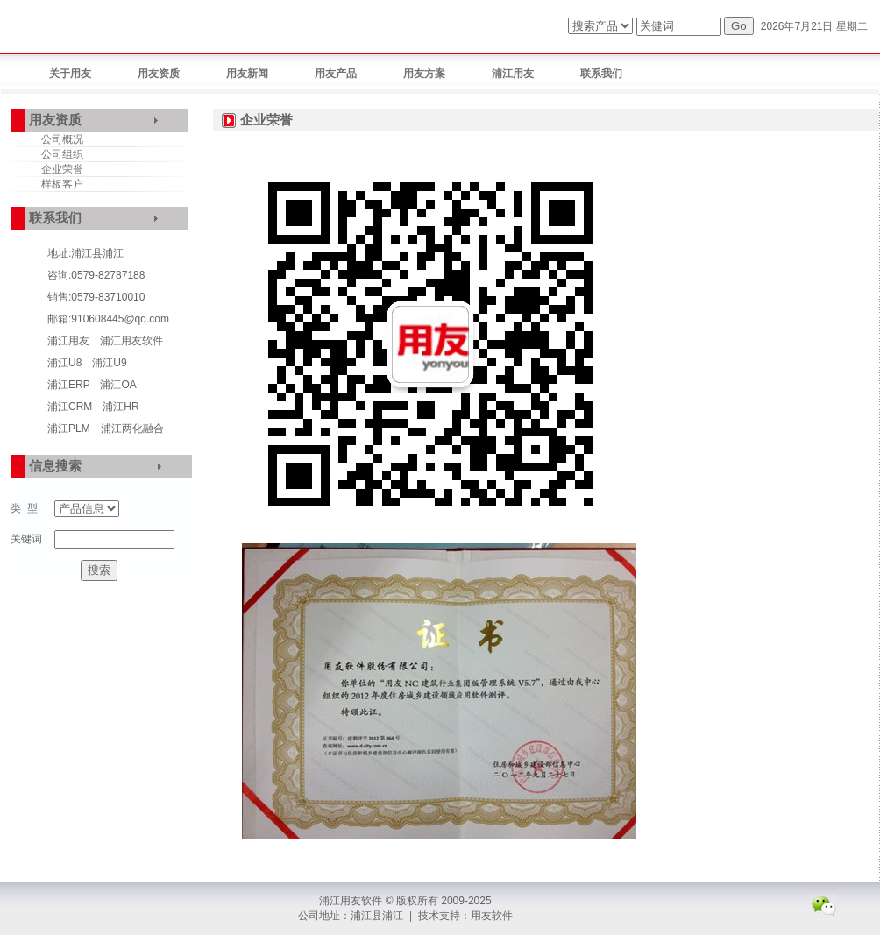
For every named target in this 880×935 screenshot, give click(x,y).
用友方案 (424, 73)
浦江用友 (513, 73)
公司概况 (62, 139)
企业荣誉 (62, 169)
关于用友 (70, 73)
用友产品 (336, 73)
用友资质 (159, 73)
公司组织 (62, 154)
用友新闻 (247, 73)
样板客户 (62, 184)
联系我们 (601, 73)
